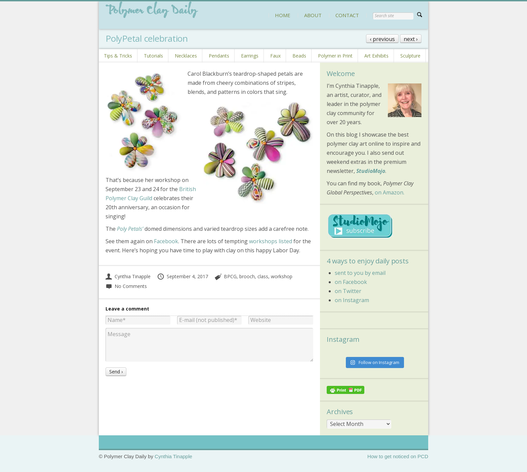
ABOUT (313, 15)
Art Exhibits (376, 55)
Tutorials (153, 55)
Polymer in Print (335, 55)
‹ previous (382, 39)
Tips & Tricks (118, 55)
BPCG (230, 276)
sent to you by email (360, 273)
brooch (247, 276)
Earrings (249, 55)
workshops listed (270, 241)
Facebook (166, 241)
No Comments (126, 286)
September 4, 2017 (182, 276)
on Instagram (352, 300)
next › (411, 39)
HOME (282, 15)
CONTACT (347, 15)
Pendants (219, 55)
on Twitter (348, 291)
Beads (299, 55)
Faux (275, 55)
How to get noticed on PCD (397, 456)
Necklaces (186, 55)
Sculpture (410, 55)
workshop (281, 276)
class (262, 276)
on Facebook (351, 282)
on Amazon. (389, 192)
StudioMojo (370, 171)
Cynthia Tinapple (128, 276)
